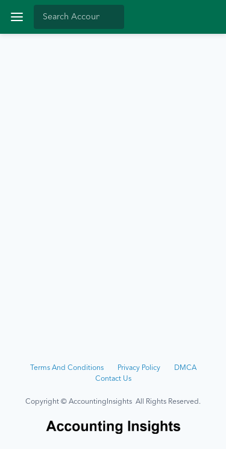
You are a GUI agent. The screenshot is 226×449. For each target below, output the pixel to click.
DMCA (185, 368)
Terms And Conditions (67, 368)
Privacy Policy (139, 368)
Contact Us (113, 379)
